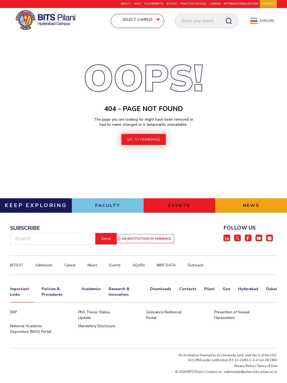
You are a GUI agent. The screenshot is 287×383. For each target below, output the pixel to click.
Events (115, 273)
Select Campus (150, 20)
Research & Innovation (119, 299)
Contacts (187, 296)
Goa (226, 296)
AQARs (138, 273)
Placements (153, 4)
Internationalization (241, 4)
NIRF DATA (166, 273)
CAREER (215, 4)
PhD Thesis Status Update (94, 323)
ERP (13, 320)
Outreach (195, 273)
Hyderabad (248, 296)
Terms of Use (267, 374)
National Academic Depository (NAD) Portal (30, 337)
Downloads (160, 296)
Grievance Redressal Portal (164, 323)
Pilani (209, 296)
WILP (137, 4)
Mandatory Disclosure (96, 334)
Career (70, 273)
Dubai (271, 296)
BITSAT (172, 4)
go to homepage (143, 146)
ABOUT (126, 4)
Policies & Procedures (52, 299)
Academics (91, 296)
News (92, 273)
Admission (44, 273)
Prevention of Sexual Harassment (232, 323)
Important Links (19, 299)
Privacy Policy (244, 374)
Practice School (193, 4)
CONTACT (268, 4)
